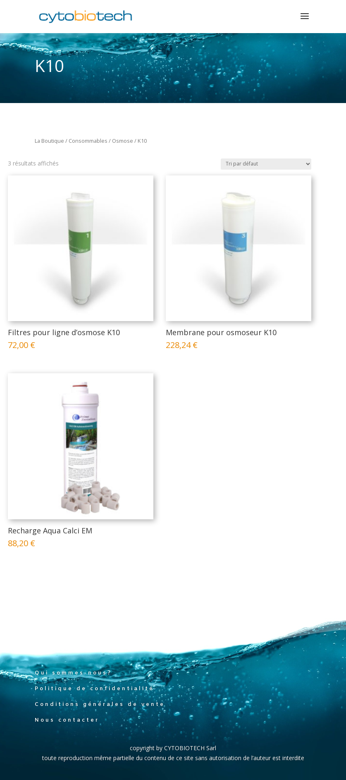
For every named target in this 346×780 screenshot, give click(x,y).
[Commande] (266, 164)
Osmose (122, 140)
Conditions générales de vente (100, 704)
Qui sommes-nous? (73, 673)
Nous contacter (67, 720)
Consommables (88, 140)
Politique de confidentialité (94, 688)
